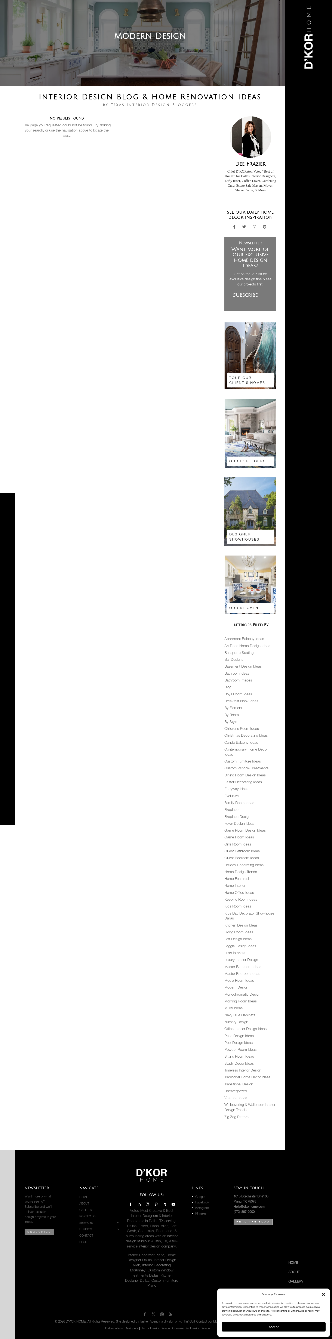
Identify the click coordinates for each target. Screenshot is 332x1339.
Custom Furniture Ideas (242, 761)
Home (293, 1262)
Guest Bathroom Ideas (242, 851)
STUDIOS (85, 1229)
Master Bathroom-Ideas (242, 967)
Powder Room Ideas (240, 1049)
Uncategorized (235, 1091)
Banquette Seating (238, 652)
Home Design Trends (240, 872)
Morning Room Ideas (240, 1001)
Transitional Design (238, 1084)
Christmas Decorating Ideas (246, 735)
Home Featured (236, 878)
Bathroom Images (238, 680)
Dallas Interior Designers (121, 1328)
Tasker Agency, (150, 1321)
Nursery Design (236, 1022)
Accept (274, 1327)
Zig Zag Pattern (236, 1117)
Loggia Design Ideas (240, 946)
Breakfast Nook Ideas (241, 701)
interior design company (157, 1246)
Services (86, 1222)
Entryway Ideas (236, 789)
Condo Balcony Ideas (241, 742)
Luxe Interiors (234, 953)
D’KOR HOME (76, 1321)
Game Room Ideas (239, 837)
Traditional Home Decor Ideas (247, 1077)
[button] (323, 1294)
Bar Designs (233, 659)
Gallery (295, 1281)
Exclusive (231, 796)
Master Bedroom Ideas (242, 973)
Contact (86, 1235)
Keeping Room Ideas (240, 899)
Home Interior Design (155, 1328)
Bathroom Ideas (236, 673)
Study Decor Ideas (239, 1063)
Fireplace (231, 809)
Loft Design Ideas (238, 939)
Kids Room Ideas (237, 906)
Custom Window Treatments (246, 768)
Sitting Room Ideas (239, 1056)
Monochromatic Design (242, 994)
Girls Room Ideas (237, 844)
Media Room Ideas (239, 980)
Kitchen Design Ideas (241, 925)
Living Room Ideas (238, 932)
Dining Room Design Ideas (245, 775)
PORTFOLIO (87, 1216)
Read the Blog (253, 1221)
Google (200, 1197)
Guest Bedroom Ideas (241, 858)
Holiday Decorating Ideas (244, 865)
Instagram (202, 1208)
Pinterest (201, 1213)
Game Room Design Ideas (245, 830)
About (294, 1272)
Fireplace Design (237, 816)
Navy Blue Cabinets (239, 1015)
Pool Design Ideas (238, 1042)
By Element (233, 708)
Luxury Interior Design (241, 960)
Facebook (202, 1202)
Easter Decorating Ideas (243, 782)
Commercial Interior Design (191, 1328)
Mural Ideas (233, 1008)
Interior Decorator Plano (145, 1255)
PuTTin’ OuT (186, 1321)
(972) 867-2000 (244, 1211)
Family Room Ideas (239, 803)
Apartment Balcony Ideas (244, 639)
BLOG (83, 1242)
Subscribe (39, 1231)
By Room (231, 715)
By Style (230, 722)
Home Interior (234, 885)
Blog (227, 687)
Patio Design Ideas (239, 1036)
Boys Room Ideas (238, 694)
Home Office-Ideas (239, 892)
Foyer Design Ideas (239, 823)
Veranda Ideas (235, 1098)
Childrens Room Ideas (241, 728)
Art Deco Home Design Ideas (247, 646)
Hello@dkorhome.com (249, 1206)
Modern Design (236, 987)
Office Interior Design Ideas (245, 1029)
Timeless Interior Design (242, 1070)
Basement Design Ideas (243, 666)
